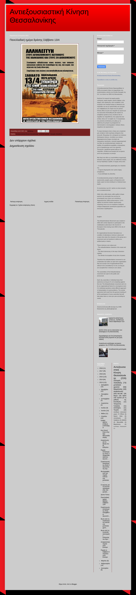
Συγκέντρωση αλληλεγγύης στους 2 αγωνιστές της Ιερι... (105, 465)
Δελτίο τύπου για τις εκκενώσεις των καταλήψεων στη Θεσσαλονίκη (110, 331)
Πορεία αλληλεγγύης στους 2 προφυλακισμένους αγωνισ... (105, 454)
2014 (101, 379)
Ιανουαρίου (104, 568)
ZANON (124, 420)
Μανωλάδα (120, 422)
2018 (101, 368)
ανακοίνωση (118, 391)
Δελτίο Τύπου (105, 495)
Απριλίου (104, 416)
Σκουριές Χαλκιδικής (56, 134)
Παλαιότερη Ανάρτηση (82, 201)
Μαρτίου (104, 561)
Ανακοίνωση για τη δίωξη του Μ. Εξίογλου (105, 443)
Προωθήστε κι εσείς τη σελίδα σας (107, 79)
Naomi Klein (118, 416)
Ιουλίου (103, 408)
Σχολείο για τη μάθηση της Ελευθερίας (120, 400)
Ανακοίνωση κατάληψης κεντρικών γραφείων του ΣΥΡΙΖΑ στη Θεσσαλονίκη (112, 344)
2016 (101, 374)
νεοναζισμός (117, 418)
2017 (101, 371)
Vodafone (116, 420)
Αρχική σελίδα (48, 201)
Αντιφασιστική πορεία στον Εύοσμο (105, 544)
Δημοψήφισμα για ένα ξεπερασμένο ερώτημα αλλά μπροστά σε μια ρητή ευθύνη (110, 337)
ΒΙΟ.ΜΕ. (120, 393)
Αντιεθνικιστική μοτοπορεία (117, 349)
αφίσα (124, 396)
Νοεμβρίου (104, 389)
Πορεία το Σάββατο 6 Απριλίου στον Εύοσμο (105, 553)
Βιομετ (116, 396)
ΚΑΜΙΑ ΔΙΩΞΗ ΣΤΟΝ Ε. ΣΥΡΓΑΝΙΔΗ (105, 424)
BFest (122, 414)
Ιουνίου (103, 410)
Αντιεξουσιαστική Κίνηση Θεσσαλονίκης (27, 134)
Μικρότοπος (117, 424)
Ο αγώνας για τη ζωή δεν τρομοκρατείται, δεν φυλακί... (105, 488)
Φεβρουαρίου (105, 563)
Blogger (74, 584)
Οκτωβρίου (104, 394)
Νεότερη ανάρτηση (16, 201)
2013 (101, 382)
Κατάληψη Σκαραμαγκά (120, 426)
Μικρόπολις (118, 389)
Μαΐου (103, 413)
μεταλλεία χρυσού (44, 134)
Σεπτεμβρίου (105, 399)
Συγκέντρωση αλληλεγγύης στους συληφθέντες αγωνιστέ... (105, 511)
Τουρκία (116, 410)
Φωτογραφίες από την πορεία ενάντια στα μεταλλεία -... (105, 477)
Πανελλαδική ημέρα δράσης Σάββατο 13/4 (105, 501)
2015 (101, 377)
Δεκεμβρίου (105, 385)
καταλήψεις (117, 408)
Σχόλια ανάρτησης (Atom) (26, 205)
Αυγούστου (104, 403)
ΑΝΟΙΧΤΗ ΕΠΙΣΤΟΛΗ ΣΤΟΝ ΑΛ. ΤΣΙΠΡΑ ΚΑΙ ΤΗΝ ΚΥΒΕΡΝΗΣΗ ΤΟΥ (117, 320)
